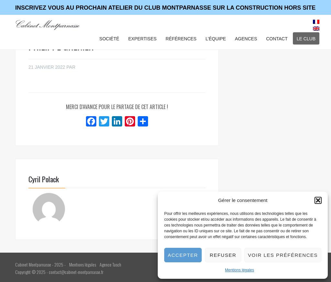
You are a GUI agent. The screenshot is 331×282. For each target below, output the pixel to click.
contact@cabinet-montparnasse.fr (76, 271)
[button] (318, 200)
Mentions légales (239, 270)
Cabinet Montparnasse (47, 25)
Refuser (223, 255)
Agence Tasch (110, 264)
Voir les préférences (283, 255)
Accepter (183, 255)
